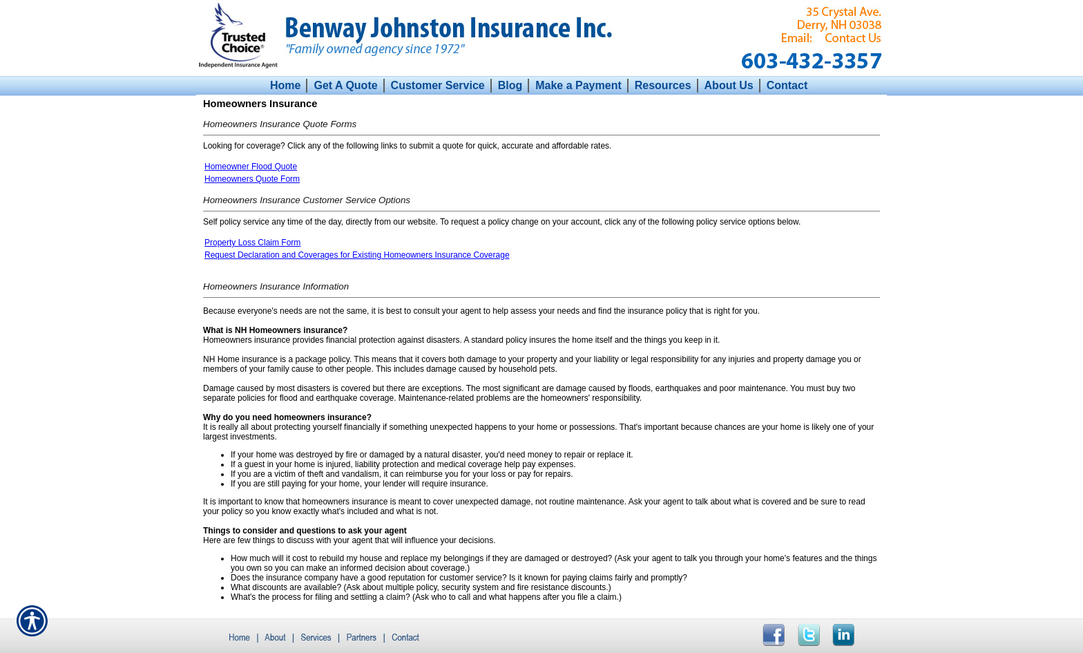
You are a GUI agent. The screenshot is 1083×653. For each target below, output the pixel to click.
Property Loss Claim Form (252, 242)
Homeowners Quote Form (252, 179)
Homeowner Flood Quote (250, 166)
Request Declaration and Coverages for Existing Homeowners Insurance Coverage (357, 255)
